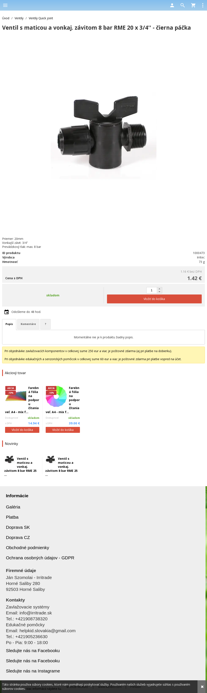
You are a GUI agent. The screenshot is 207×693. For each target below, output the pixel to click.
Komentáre (28, 324)
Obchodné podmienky (27, 547)
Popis (9, 324)
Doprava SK (18, 527)
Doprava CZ (18, 537)
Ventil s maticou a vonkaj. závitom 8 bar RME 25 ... (20, 467)
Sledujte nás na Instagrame (33, 670)
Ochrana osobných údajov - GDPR (40, 557)
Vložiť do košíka (22, 430)
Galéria (13, 506)
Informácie (17, 495)
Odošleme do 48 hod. (26, 312)
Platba (12, 517)
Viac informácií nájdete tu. (44, 689)
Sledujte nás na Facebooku (33, 650)
